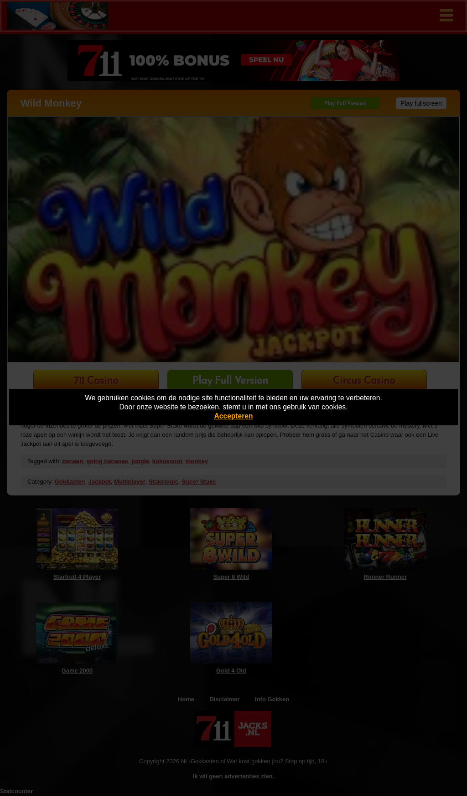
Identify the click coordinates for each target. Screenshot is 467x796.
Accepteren (233, 416)
